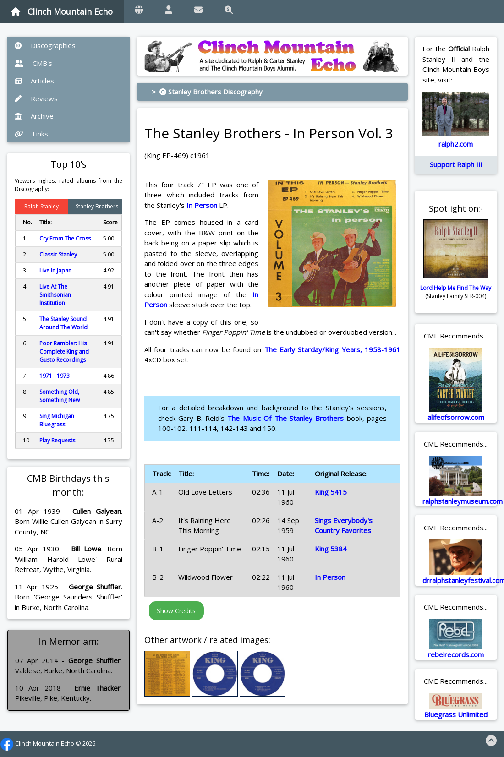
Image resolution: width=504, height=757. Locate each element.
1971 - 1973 (54, 376)
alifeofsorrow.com (455, 417)
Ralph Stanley (41, 206)
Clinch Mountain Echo (62, 11)
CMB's (33, 63)
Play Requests (57, 440)
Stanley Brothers (97, 206)
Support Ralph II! (456, 164)
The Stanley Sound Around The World (63, 323)
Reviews (36, 98)
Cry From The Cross (65, 238)
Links (31, 133)
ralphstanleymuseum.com (462, 501)
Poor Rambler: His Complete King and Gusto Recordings (64, 351)
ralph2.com (455, 143)
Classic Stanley (58, 254)
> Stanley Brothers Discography (207, 91)
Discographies (45, 45)
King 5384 (331, 548)
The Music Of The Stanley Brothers (285, 418)
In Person (201, 205)
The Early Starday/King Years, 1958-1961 (332, 349)
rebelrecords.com (456, 654)
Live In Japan (55, 270)
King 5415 (331, 491)
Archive (34, 115)
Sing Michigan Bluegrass (56, 420)
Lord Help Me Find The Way (455, 288)
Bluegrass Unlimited (456, 714)
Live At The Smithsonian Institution (55, 295)
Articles (34, 80)
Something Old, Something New (59, 396)
